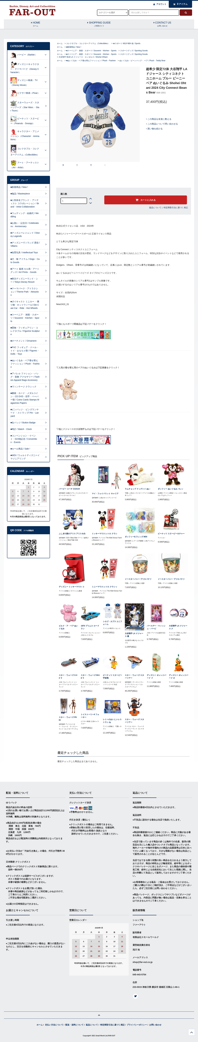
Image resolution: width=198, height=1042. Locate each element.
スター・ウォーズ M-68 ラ (90, 676)
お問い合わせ (155, 1025)
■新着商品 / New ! (73, 47)
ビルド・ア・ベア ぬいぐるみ (68, 627)
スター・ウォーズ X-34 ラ (68, 676)
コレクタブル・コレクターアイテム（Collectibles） (87, 43)
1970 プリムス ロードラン (90, 627)
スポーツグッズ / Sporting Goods (134, 51)
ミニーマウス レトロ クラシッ (104, 587)
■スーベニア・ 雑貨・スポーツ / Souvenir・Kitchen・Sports (91, 51)
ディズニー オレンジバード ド (156, 676)
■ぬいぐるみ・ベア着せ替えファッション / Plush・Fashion (91, 60)
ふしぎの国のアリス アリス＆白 (72, 534)
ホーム (60, 43)
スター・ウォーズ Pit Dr (68, 718)
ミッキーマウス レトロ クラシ (104, 534)
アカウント (161, 4)
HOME (35, 24)
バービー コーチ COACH (69, 489)
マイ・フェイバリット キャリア (105, 493)
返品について (155, 207)
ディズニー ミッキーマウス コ (71, 587)
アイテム (179, 4)
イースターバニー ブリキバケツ (138, 579)
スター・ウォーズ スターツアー (134, 676)
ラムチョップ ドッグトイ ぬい (137, 489)
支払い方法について (54, 1025)
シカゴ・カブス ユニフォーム (112, 622)
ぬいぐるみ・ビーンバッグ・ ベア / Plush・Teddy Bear (142, 60)
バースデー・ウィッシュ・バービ (156, 627)
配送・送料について (74, 1025)
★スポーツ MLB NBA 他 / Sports (126, 43)
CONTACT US (162, 24)
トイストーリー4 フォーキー (90, 715)
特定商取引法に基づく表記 (176, 207)
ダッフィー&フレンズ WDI (136, 537)
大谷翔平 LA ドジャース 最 (134, 634)
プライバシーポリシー (137, 1025)
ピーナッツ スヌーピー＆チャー (171, 534)
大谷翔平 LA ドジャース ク (178, 627)
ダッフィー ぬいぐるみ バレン (170, 489)
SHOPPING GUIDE (99, 24)
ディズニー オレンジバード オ (178, 676)
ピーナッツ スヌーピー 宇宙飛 (112, 676)
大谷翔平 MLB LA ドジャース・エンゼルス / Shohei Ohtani (83, 57)
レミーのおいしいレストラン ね (112, 720)
